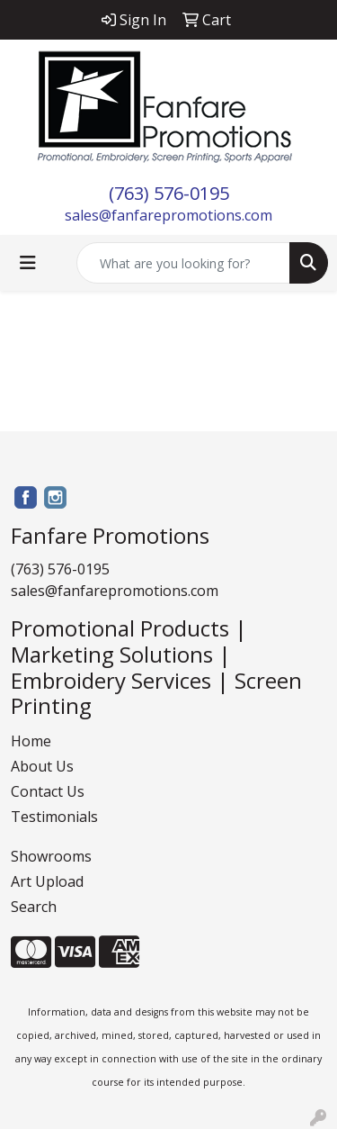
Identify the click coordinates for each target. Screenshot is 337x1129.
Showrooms (51, 856)
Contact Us (47, 791)
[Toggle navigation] (28, 262)
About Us (42, 766)
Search (34, 907)
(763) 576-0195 (169, 193)
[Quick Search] (183, 263)
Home (31, 741)
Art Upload (47, 881)
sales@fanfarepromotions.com (168, 215)
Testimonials (54, 816)
